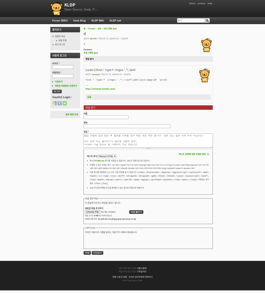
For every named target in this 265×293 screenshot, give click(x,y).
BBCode (100, 163)
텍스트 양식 (92, 158)
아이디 (56, 63)
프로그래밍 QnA (110, 28)
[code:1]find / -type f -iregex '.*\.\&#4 (110, 70)
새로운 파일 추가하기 (94, 210)
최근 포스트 (60, 44)
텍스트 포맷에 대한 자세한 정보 (192, 156)
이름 (85, 113)
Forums (91, 28)
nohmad (95, 74)
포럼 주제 (62, 40)
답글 (89, 97)
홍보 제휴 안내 (72, 114)
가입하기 (59, 81)
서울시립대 (141, 270)
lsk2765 (93, 38)
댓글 (86, 131)
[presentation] (111, 243)
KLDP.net (115, 20)
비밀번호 (57, 72)
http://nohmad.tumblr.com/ (100, 88)
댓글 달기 (89, 58)
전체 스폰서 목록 (119, 279)
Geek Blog (79, 20)
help (209, 3)
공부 (99, 28)
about (192, 3)
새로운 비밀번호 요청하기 (66, 85)
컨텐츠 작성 (60, 36)
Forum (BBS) (60, 20)
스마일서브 (141, 274)
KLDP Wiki (97, 20)
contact (201, 3)
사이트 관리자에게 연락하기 (140, 279)
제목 (85, 122)
